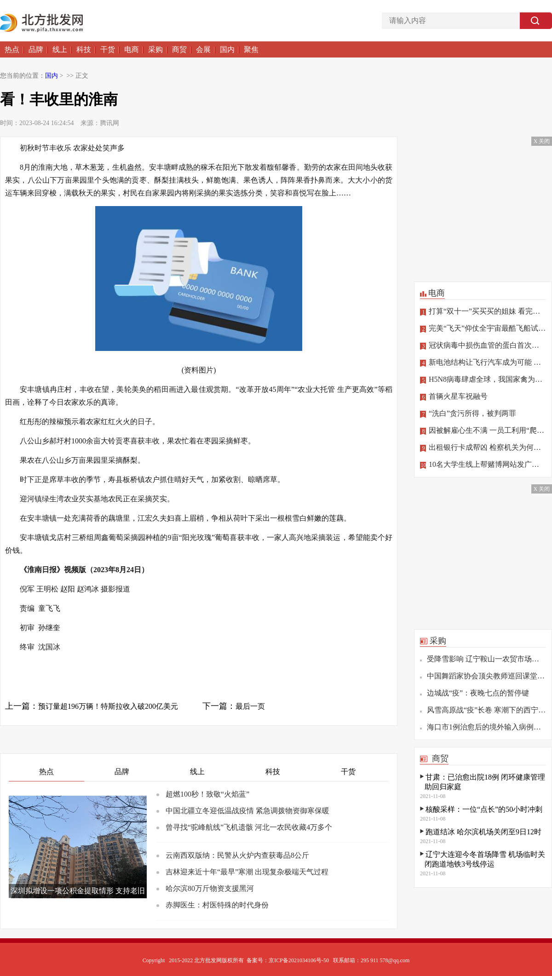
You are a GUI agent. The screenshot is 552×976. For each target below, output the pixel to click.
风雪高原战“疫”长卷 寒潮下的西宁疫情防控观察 (486, 710)
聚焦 (251, 49)
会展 (203, 49)
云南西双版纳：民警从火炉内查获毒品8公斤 (237, 855)
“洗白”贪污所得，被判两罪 (468, 413)
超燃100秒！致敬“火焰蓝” (207, 794)
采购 (155, 49)
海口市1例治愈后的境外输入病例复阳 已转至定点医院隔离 (486, 727)
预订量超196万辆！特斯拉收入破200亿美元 (108, 706)
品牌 (36, 49)
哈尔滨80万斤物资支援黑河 (210, 888)
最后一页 (250, 706)
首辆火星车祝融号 (454, 396)
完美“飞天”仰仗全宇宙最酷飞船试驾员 (483, 328)
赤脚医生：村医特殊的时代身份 (217, 905)
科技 (83, 49)
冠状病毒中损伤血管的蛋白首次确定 (483, 345)
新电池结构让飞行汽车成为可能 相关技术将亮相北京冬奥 (483, 362)
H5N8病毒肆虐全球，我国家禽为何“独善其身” (483, 379)
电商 (131, 49)
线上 (59, 49)
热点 (12, 49)
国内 (227, 49)
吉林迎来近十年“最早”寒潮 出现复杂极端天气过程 (247, 872)
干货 (107, 49)
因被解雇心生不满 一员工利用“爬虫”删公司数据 (483, 430)
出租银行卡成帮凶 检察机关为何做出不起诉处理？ (483, 447)
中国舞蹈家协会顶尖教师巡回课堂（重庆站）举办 (486, 676)
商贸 (179, 49)
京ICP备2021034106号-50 (299, 960)
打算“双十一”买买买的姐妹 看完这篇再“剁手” (483, 311)
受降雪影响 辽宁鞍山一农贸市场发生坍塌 (486, 659)
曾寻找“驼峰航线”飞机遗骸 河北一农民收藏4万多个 (249, 827)
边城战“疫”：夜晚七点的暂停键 (478, 693)
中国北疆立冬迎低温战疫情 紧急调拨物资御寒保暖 (247, 811)
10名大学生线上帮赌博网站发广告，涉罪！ (483, 464)
